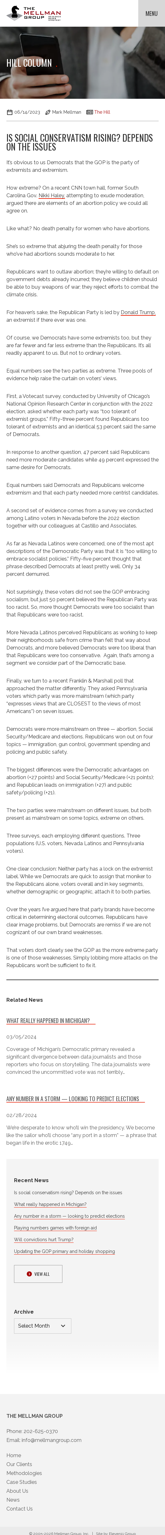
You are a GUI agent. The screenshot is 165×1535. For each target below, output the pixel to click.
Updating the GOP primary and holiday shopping (64, 1251)
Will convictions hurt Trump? (44, 1239)
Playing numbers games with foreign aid (55, 1227)
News (13, 1505)
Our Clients (19, 1470)
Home (13, 1461)
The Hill (102, 112)
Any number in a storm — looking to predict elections (69, 1216)
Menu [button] (152, 13)
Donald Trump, (138, 312)
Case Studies (21, 1488)
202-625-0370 (41, 1437)
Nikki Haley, (52, 195)
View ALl (38, 1273)
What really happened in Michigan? (50, 1204)
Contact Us (19, 1514)
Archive (24, 1312)
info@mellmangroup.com (52, 1446)
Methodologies (24, 1479)
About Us (17, 1496)
